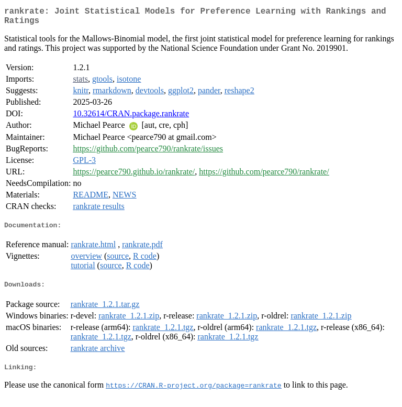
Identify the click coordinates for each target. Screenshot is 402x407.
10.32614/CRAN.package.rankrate (131, 117)
